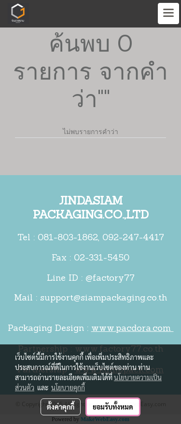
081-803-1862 (68, 238)
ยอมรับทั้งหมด (113, 406)
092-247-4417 (133, 238)
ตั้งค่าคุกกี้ (60, 406)
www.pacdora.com (132, 328)
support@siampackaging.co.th (103, 298)
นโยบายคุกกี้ (68, 387)
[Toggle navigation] (168, 13)
